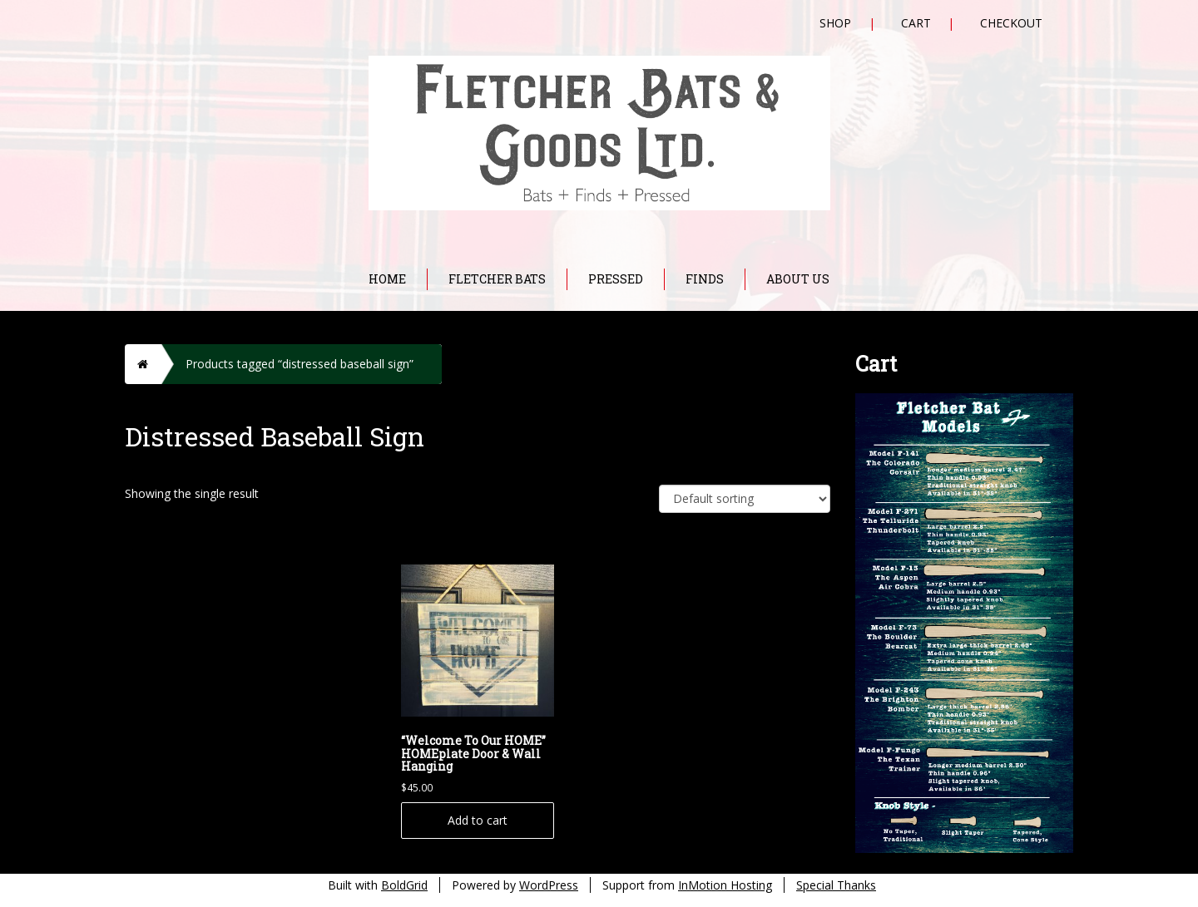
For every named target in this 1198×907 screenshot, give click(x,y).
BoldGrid (404, 885)
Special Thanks (836, 885)
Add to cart (477, 820)
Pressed (615, 279)
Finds (705, 279)
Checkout (1011, 23)
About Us (797, 279)
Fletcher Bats (497, 279)
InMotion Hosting (725, 885)
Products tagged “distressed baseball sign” (299, 364)
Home (387, 279)
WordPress (548, 885)
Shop (835, 23)
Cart (916, 23)
